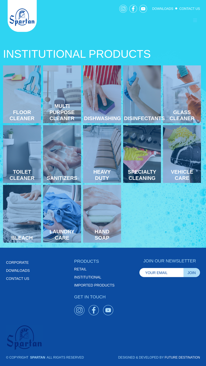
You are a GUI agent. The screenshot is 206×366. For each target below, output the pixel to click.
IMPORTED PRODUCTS (94, 285)
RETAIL (80, 269)
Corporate (17, 263)
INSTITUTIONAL (87, 277)
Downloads (18, 271)
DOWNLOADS (162, 8)
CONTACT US (189, 8)
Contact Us (17, 279)
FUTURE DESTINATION (182, 357)
